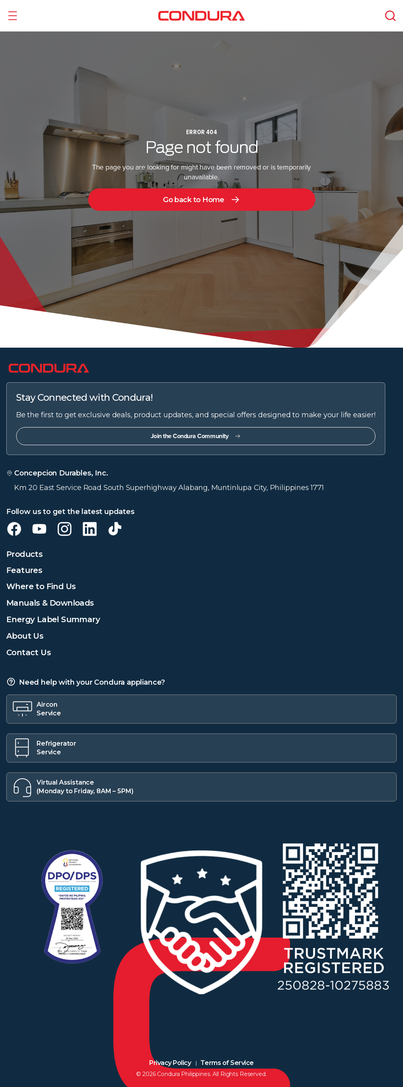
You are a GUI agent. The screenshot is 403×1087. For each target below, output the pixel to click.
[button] (12, 15)
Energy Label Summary (53, 619)
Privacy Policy (170, 1063)
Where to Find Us (41, 586)
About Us (24, 636)
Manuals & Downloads (50, 603)
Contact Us (28, 652)
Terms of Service (226, 1063)
